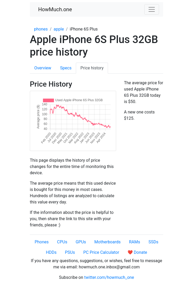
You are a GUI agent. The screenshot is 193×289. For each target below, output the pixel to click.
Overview (42, 67)
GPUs (81, 241)
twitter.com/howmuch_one (109, 277)
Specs (66, 67)
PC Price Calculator (101, 252)
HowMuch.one (55, 9)
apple (59, 29)
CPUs (62, 241)
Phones (42, 241)
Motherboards (107, 241)
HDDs (51, 252)
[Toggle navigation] (151, 9)
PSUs (70, 252)
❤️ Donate (137, 252)
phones (41, 29)
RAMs (134, 241)
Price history (92, 67)
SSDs (153, 241)
